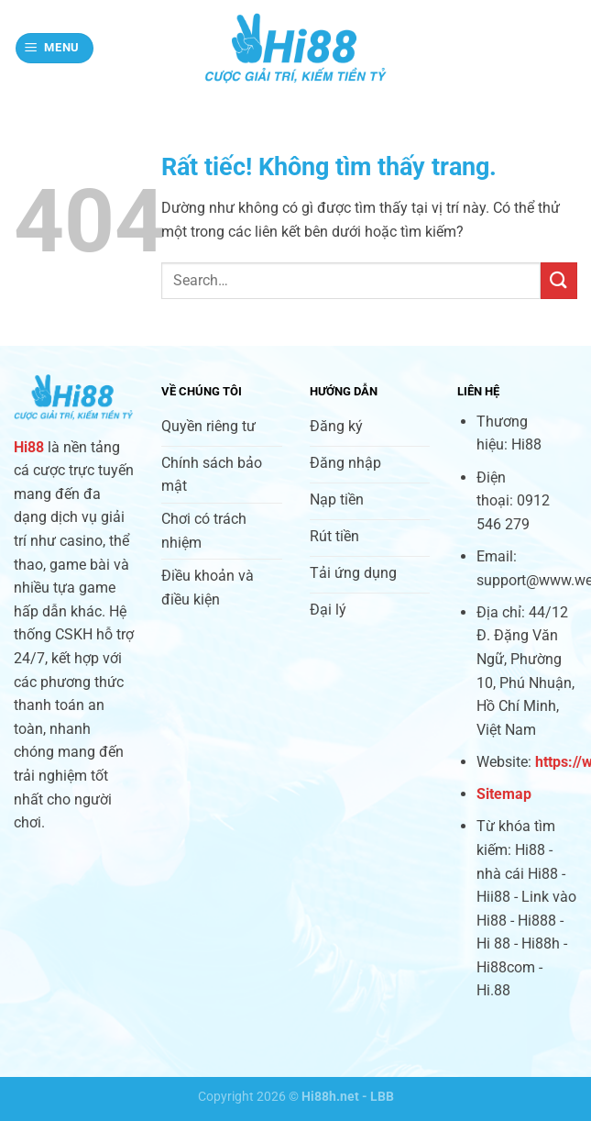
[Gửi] (559, 280)
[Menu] (55, 48)
